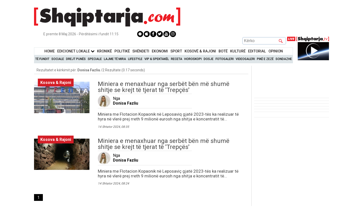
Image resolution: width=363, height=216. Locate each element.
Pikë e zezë (265, 59)
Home (49, 51)
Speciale (95, 59)
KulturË (238, 51)
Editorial (257, 51)
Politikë (122, 51)
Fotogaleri (225, 59)
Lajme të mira (115, 59)
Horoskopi (193, 59)
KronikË (104, 51)
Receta (176, 59)
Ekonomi (160, 51)
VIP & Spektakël (156, 59)
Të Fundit (42, 59)
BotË (223, 51)
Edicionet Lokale (76, 51)
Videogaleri (245, 59)
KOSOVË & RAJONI (200, 51)
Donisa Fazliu (125, 103)
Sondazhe (284, 59)
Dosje (209, 59)
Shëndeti (140, 51)
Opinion (275, 51)
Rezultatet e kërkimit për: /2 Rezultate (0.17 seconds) (91, 70)
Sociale (57, 59)
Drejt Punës (76, 59)
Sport (176, 51)
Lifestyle (135, 59)
